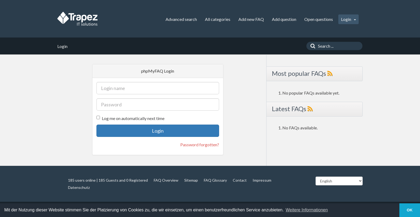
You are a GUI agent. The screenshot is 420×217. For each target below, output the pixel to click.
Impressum (262, 180)
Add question (284, 19)
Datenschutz (79, 187)
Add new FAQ (251, 19)
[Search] (311, 46)
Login (348, 19)
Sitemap (191, 180)
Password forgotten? (199, 144)
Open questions (318, 19)
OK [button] (410, 210)
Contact (240, 180)
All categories (217, 19)
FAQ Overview (166, 180)
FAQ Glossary (215, 180)
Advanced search (181, 19)
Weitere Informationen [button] (307, 210)
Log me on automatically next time (130, 118)
